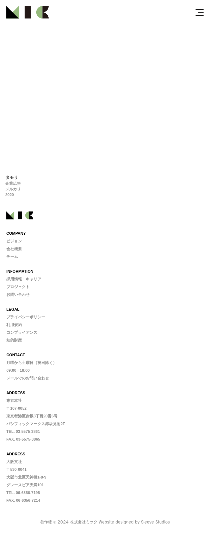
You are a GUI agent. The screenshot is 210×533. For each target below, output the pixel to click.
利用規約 (14, 325)
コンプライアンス (21, 332)
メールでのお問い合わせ (27, 378)
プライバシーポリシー (25, 317)
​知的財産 (14, 340)
